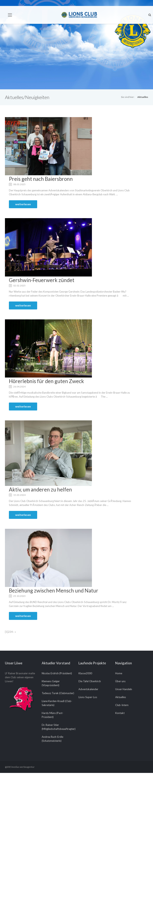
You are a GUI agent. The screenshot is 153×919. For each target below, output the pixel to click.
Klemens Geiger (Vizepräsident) (51, 683)
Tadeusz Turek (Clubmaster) (58, 693)
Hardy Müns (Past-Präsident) (52, 715)
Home (118, 673)
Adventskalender (88, 689)
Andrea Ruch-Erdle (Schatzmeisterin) (52, 738)
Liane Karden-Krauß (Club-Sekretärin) (57, 703)
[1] (6, 631)
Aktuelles (142, 96)
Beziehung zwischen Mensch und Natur (53, 590)
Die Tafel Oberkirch (89, 681)
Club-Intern (121, 705)
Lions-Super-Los (87, 697)
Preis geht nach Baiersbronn (41, 179)
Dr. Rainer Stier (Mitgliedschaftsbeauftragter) (58, 726)
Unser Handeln (123, 689)
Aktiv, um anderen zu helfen (40, 489)
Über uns (120, 681)
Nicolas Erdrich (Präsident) (57, 673)
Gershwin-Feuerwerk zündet (41, 280)
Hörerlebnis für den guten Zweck (46, 381)
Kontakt (120, 713)
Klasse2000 (85, 673)
